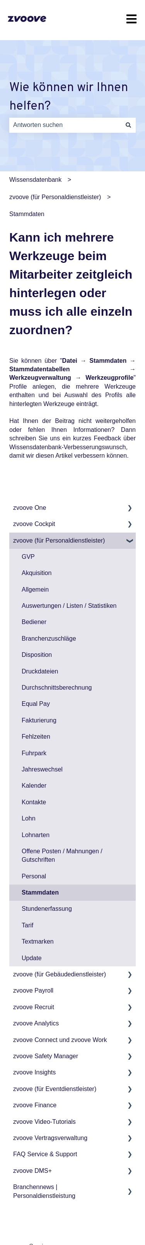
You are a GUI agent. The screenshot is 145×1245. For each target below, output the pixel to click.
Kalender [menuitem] (34, 785)
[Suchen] (128, 125)
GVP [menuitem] (28, 556)
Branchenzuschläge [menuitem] (49, 638)
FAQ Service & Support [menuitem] (45, 1154)
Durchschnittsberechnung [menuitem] (57, 687)
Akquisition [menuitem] (36, 573)
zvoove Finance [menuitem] (34, 1105)
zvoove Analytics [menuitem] (36, 1023)
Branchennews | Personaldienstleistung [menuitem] (44, 1191)
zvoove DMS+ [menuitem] (32, 1170)
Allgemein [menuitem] (35, 589)
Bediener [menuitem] (34, 622)
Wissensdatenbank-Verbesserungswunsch (67, 447)
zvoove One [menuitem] (29, 507)
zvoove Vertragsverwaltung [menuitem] (50, 1138)
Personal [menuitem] (34, 876)
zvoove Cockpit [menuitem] (34, 524)
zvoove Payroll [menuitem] (33, 990)
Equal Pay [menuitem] (36, 703)
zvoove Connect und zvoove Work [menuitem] (60, 1040)
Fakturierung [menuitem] (39, 720)
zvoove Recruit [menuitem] (33, 1007)
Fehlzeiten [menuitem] (36, 736)
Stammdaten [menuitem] (40, 892)
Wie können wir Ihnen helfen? (68, 97)
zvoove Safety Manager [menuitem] (45, 1056)
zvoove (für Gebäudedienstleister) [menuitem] (59, 974)
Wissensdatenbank (35, 179)
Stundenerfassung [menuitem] (47, 908)
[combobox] (65, 125)
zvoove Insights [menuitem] (34, 1072)
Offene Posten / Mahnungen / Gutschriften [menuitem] (62, 855)
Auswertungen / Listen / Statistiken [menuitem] (69, 605)
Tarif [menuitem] (27, 925)
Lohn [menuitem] (29, 818)
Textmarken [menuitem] (38, 941)
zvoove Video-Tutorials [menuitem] (44, 1121)
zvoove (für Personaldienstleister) (55, 197)
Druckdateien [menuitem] (40, 671)
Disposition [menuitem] (37, 654)
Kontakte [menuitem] (34, 802)
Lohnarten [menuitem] (35, 835)
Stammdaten (26, 214)
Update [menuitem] (32, 958)
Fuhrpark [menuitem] (34, 753)
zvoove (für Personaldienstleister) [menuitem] (59, 540)
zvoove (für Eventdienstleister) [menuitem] (54, 1089)
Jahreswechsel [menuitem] (42, 769)
